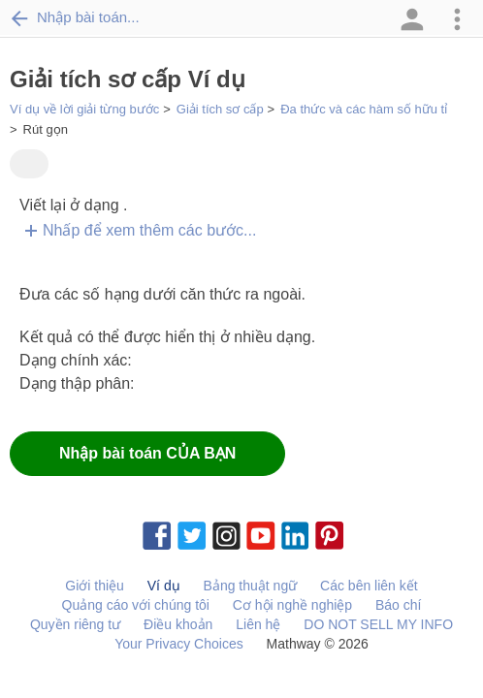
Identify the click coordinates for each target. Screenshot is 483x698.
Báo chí (398, 605)
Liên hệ (258, 624)
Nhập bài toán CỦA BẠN (147, 453)
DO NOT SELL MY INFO (378, 624)
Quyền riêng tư (75, 624)
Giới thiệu (94, 585)
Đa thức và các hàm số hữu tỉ (363, 109)
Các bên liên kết (369, 585)
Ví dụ (163, 585)
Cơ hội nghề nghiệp (292, 605)
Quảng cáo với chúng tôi (135, 605)
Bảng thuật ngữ (251, 585)
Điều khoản (178, 624)
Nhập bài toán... (75, 17)
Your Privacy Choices (178, 643)
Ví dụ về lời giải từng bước (84, 109)
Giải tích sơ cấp (220, 109)
